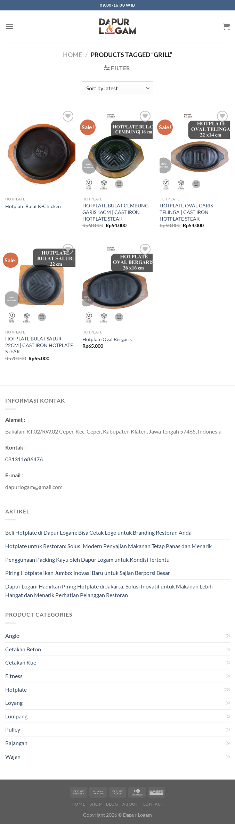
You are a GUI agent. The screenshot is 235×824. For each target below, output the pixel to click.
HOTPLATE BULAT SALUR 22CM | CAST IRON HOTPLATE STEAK (39, 345)
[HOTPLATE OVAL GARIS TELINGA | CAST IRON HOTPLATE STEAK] (195, 151)
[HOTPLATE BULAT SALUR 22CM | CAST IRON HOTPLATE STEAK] (40, 284)
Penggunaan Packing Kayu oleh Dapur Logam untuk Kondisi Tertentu (87, 559)
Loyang (14, 702)
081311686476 (24, 459)
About (130, 804)
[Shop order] (117, 88)
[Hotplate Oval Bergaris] (117, 284)
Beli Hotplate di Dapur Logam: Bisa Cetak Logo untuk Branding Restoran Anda (98, 532)
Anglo (12, 635)
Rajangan (16, 743)
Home (72, 54)
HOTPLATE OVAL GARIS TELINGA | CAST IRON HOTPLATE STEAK (186, 212)
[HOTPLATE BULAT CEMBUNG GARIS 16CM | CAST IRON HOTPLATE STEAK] (117, 151)
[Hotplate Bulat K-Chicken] (40, 151)
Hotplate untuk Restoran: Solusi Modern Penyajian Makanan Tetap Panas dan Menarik (108, 546)
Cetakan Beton (23, 649)
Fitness (14, 676)
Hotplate (16, 689)
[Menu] (9, 26)
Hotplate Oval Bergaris (107, 339)
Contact (153, 804)
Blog (112, 804)
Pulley (12, 729)
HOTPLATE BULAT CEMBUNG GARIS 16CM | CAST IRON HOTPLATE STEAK (115, 212)
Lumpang (16, 716)
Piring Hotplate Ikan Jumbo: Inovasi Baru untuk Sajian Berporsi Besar (87, 572)
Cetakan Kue (20, 662)
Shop (96, 804)
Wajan (13, 756)
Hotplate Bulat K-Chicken (33, 206)
